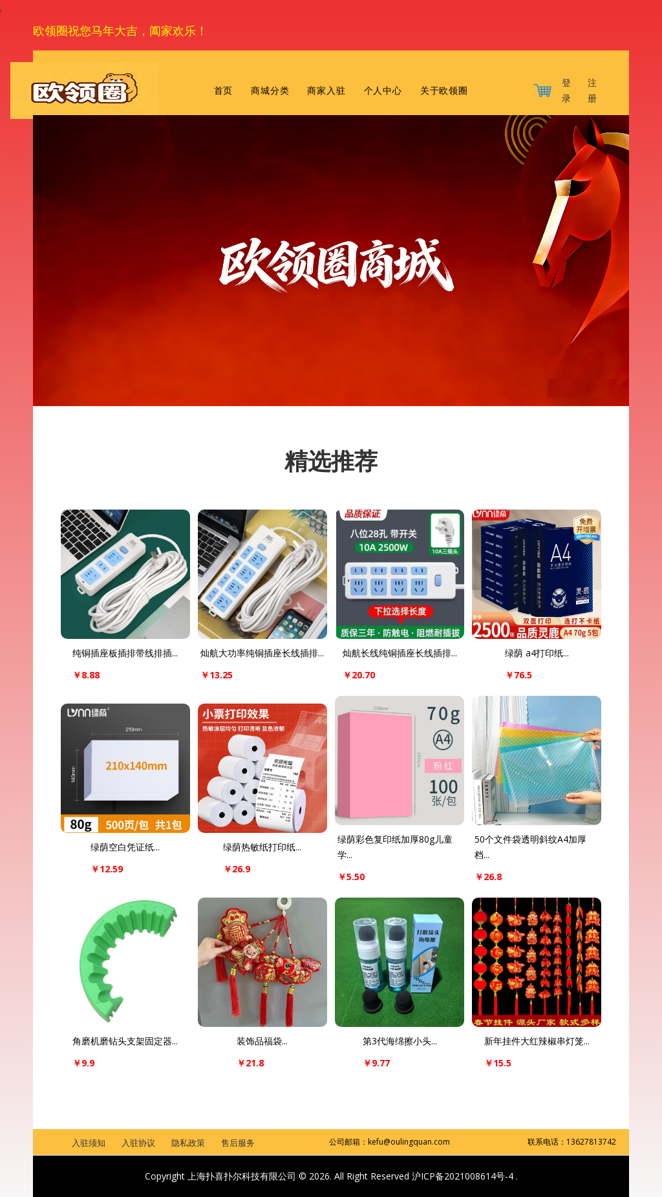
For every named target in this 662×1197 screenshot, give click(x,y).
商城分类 (270, 90)
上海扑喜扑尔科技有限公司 (241, 1176)
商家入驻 (326, 90)
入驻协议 (138, 1142)
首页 (223, 90)
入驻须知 (88, 1142)
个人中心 (383, 90)
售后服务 (238, 1142)
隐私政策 (188, 1142)
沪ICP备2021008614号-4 (464, 1176)
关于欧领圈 (444, 90)
